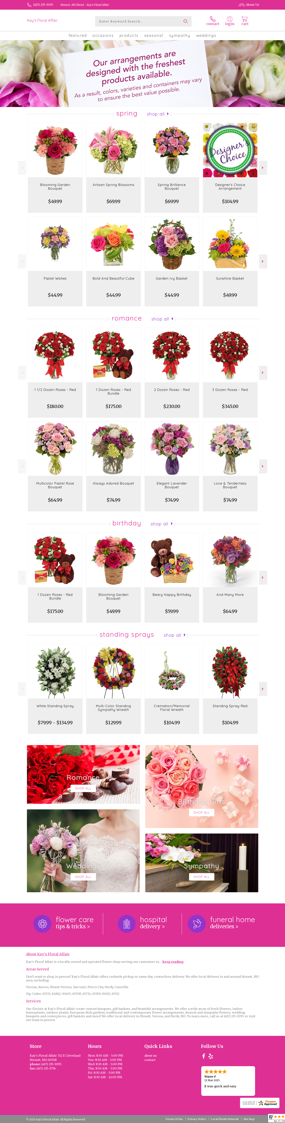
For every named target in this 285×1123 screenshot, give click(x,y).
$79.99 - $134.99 (55, 723)
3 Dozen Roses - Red (230, 390)
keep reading (173, 962)
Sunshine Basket (230, 278)
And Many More (230, 595)
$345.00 (230, 406)
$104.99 (230, 201)
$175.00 (114, 406)
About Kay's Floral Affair (48, 954)
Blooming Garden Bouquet (55, 187)
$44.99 (55, 295)
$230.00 (171, 406)
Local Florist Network (225, 1119)
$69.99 (113, 201)
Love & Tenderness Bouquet (230, 485)
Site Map (249, 1119)
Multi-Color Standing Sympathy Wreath (113, 708)
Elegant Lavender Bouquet (172, 485)
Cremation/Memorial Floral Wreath (172, 708)
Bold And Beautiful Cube (114, 278)
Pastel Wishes (55, 278)
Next (263, 168)
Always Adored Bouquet (113, 483)
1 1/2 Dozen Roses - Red (55, 390)
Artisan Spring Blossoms (113, 185)
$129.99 (113, 723)
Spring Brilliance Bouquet (172, 187)
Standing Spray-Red (230, 706)
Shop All (156, 114)
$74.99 (113, 500)
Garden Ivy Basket (172, 278)
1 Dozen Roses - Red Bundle (113, 392)
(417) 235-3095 (43, 5)
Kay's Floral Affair (42, 20)
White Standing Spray (55, 706)
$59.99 (172, 611)
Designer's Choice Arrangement (230, 187)
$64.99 (55, 500)
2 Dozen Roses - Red (172, 390)
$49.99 (55, 201)
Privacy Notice (196, 1119)
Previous (22, 168)
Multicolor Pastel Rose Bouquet (55, 485)
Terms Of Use (174, 1119)
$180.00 (55, 406)
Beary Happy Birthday (172, 595)
